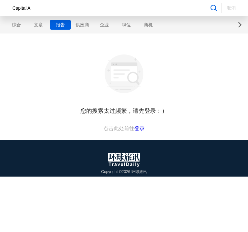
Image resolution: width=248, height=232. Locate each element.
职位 (126, 24)
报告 (60, 24)
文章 (38, 24)
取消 (231, 8)
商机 (148, 24)
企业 (104, 24)
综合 (16, 24)
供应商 (82, 24)
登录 (139, 128)
